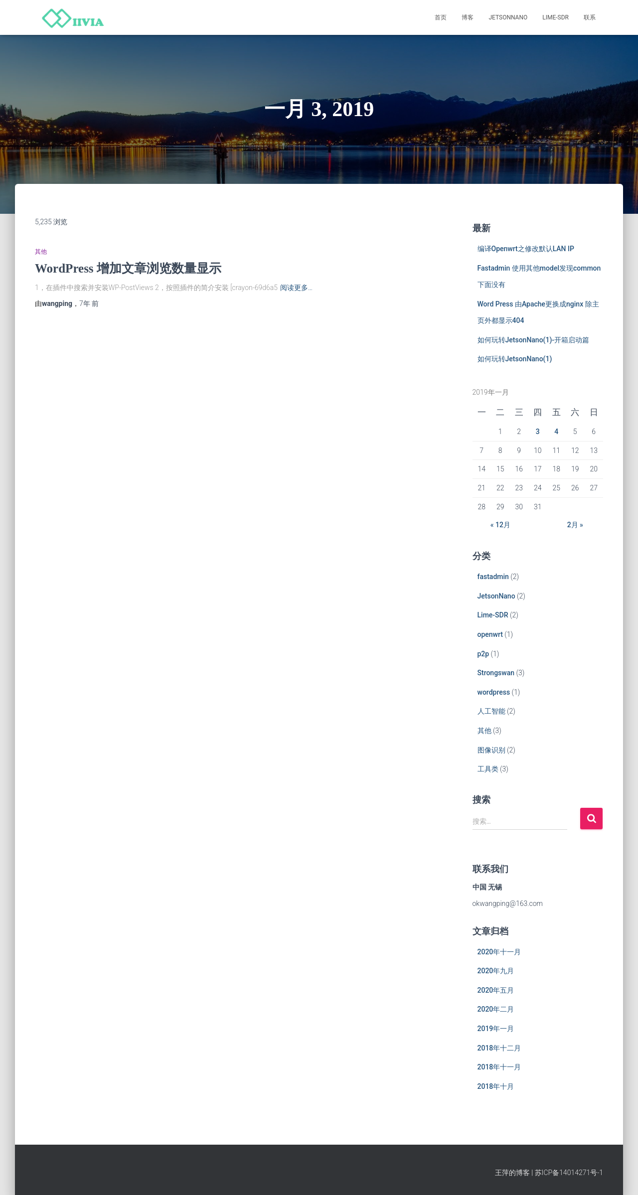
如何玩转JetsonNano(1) (515, 359)
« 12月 (500, 525)
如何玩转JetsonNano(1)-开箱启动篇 (534, 340)
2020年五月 (496, 990)
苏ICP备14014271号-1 (569, 1173)
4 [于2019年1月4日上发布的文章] (556, 432)
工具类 (488, 769)
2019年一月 (496, 1029)
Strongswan (496, 673)
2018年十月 (496, 1086)
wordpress (494, 692)
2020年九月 (496, 971)
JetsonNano (507, 17)
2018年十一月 (499, 1067)
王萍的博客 (512, 1173)
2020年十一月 (499, 952)
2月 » (575, 525)
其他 (41, 251)
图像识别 (491, 750)
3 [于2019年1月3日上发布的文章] (538, 432)
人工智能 (491, 711)
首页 (441, 17)
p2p (483, 654)
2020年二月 (496, 1009)
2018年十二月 (499, 1048)
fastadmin (493, 577)
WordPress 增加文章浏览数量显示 (128, 268)
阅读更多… (296, 288)
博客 (468, 17)
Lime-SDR (555, 17)
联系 (590, 17)
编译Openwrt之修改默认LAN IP (526, 249)
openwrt (490, 634)
